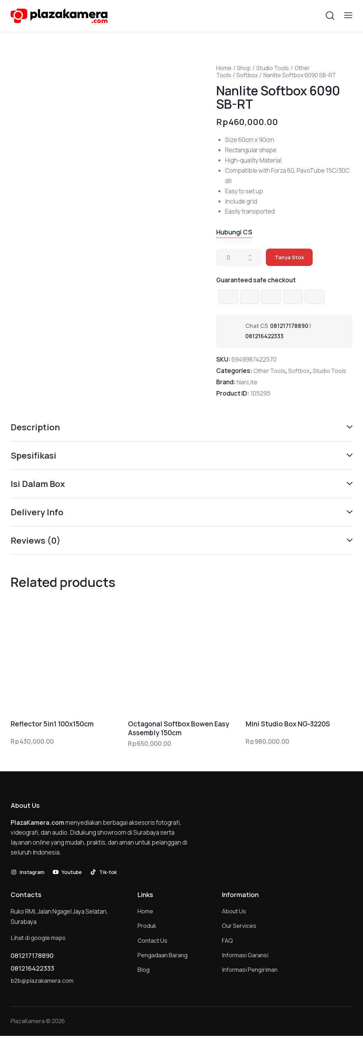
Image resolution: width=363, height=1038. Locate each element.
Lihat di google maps (39, 939)
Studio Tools (272, 68)
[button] (348, 15)
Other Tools (269, 371)
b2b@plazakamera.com (43, 983)
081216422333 (265, 336)
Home (223, 68)
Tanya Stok (290, 257)
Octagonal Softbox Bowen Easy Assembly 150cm (178, 729)
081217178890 (289, 326)
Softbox (247, 75)
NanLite (247, 382)
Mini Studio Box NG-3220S (288, 725)
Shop (244, 68)
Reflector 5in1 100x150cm (52, 725)
